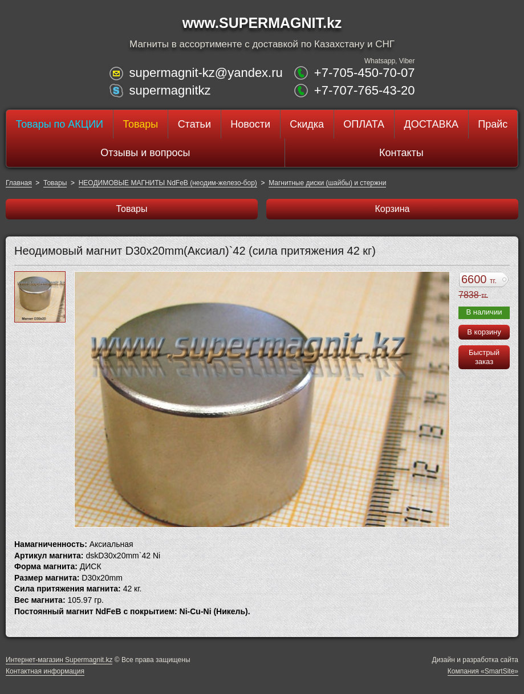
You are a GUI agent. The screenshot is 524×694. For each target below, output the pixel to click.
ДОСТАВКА (431, 124)
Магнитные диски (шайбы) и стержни (327, 183)
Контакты (401, 152)
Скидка (307, 124)
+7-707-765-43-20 (364, 90)
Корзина (392, 209)
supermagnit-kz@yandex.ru (205, 73)
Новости (250, 124)
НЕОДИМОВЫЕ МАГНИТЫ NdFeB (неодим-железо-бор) (168, 183)
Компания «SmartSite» (483, 671)
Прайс (492, 124)
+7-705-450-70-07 (364, 73)
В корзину (484, 332)
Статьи (194, 124)
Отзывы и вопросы (145, 152)
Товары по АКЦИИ (59, 124)
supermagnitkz (169, 90)
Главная (19, 183)
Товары (140, 124)
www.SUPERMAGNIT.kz (262, 23)
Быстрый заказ (484, 357)
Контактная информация (45, 671)
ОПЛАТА (363, 124)
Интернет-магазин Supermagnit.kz (59, 660)
